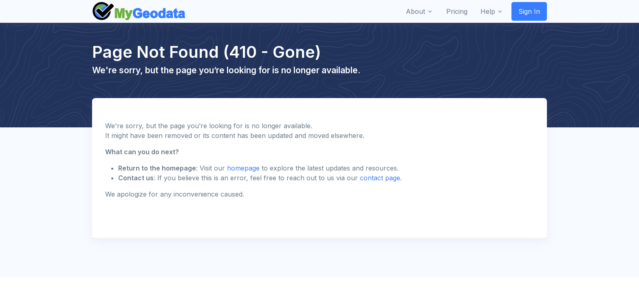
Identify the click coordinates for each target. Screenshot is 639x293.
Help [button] (487, 11)
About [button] (415, 11)
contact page (380, 178)
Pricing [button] (456, 11)
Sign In (529, 11)
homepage (243, 168)
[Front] (139, 11)
